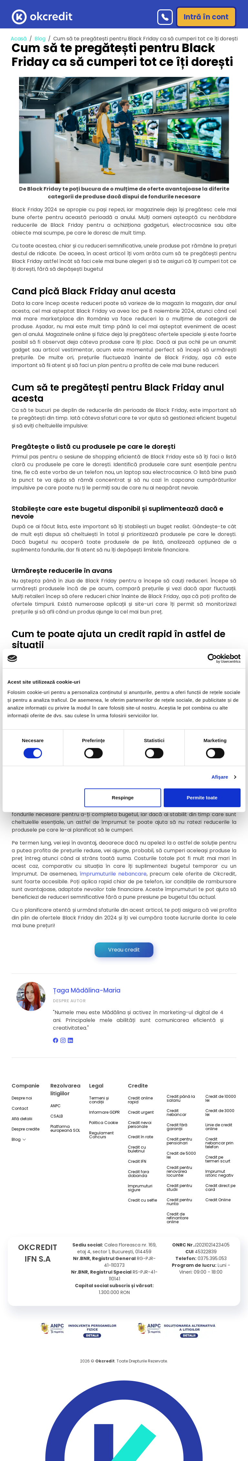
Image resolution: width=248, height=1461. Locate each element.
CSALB (56, 1116)
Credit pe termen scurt (217, 1159)
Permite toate (202, 797)
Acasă (19, 38)
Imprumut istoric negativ (219, 1173)
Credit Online (218, 1200)
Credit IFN (137, 1161)
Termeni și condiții (99, 1100)
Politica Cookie (103, 1123)
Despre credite (25, 1129)
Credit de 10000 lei (220, 1098)
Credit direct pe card (220, 1188)
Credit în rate (140, 1137)
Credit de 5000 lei (181, 1155)
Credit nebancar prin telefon (219, 1143)
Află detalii (22, 1119)
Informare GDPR (104, 1112)
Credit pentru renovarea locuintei (179, 1171)
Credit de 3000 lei (219, 1113)
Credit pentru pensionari (179, 1141)
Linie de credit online (218, 1127)
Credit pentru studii (179, 1188)
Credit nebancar (176, 1113)
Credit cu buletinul (137, 1149)
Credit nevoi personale (139, 1125)
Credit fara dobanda (138, 1174)
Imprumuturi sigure (140, 1188)
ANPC (55, 1106)
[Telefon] (165, 17)
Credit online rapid (140, 1100)
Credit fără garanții (177, 1127)
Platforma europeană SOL (65, 1128)
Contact (20, 1108)
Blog (40, 38)
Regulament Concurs (101, 1135)
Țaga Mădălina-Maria (86, 990)
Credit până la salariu (181, 1098)
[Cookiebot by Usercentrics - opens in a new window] (212, 658)
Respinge (123, 797)
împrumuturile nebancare (113, 874)
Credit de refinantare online (177, 1218)
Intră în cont (206, 17)
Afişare (220, 777)
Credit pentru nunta (179, 1202)
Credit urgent (141, 1112)
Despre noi (22, 1098)
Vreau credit (124, 949)
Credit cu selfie (142, 1200)
